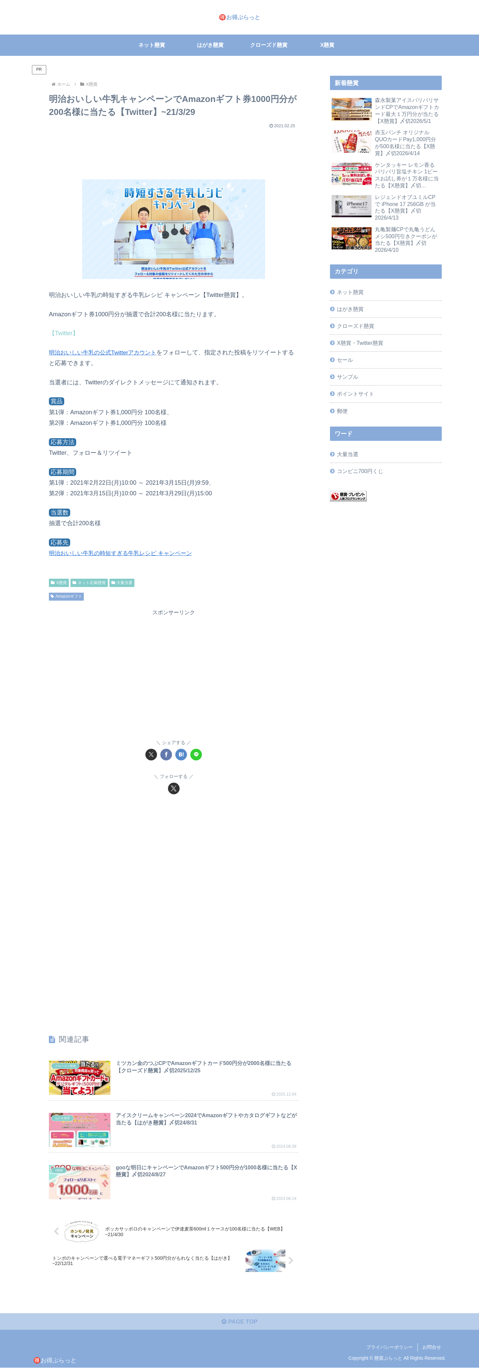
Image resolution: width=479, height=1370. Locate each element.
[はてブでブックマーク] (181, 754)
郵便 (342, 411)
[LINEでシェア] (196, 754)
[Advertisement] (173, 151)
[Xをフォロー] (174, 788)
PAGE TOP (239, 1324)
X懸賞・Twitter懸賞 (360, 343)
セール (345, 360)
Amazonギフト (66, 596)
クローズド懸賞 (355, 326)
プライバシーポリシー (389, 1349)
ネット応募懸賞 (89, 582)
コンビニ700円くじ (360, 471)
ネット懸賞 (350, 292)
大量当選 (122, 582)
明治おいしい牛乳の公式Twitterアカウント (105, 352)
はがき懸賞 (350, 309)
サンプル (347, 377)
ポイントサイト (355, 394)
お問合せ (431, 1349)
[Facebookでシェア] (166, 754)
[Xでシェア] (151, 754)
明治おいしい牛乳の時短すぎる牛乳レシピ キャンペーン (124, 553)
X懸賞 (59, 582)
